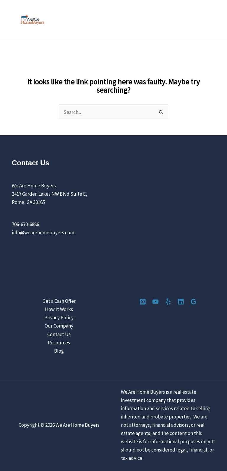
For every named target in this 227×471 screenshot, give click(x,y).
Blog (59, 351)
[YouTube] (155, 301)
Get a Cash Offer (59, 301)
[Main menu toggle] (214, 20)
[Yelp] (168, 301)
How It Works (59, 309)
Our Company (59, 326)
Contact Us (59, 334)
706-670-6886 (25, 224)
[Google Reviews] (193, 301)
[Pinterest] (143, 301)
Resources (59, 342)
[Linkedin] (181, 301)
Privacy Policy (59, 317)
